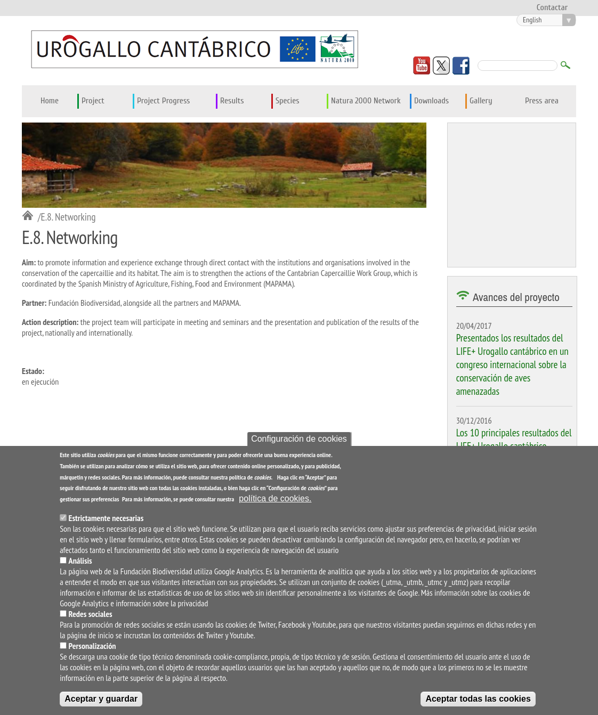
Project (93, 100)
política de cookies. (275, 501)
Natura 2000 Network (366, 100)
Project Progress (163, 100)
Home (50, 100)
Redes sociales (90, 616)
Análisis (80, 563)
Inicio (30, 216)
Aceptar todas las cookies (477, 701)
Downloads (431, 100)
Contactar (552, 7)
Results (232, 100)
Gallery (481, 100)
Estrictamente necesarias (106, 520)
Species (288, 100)
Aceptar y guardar (101, 701)
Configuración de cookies (299, 441)
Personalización (92, 648)
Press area (542, 100)
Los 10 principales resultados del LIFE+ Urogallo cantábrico (514, 439)
